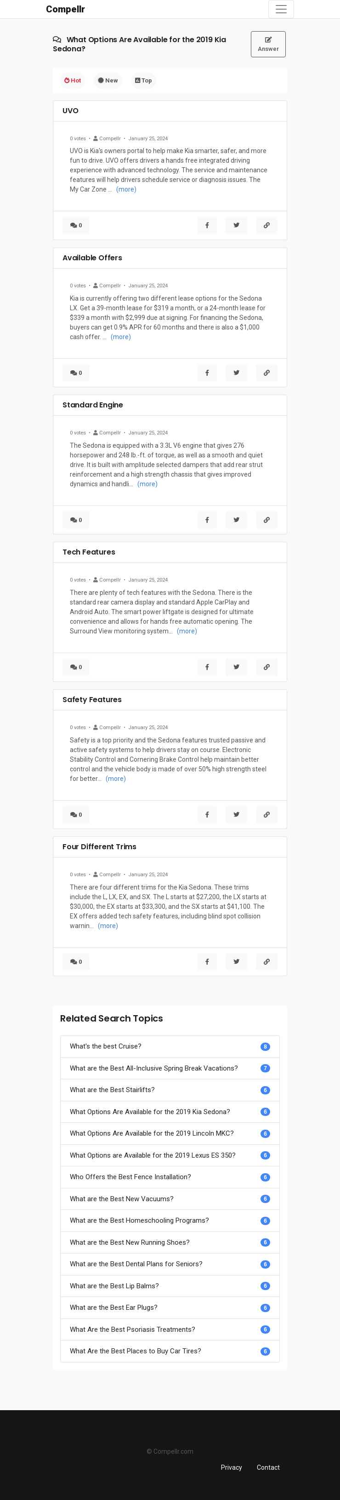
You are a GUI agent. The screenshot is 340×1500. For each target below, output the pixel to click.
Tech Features (88, 552)
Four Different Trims (99, 846)
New (108, 80)
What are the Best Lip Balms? (114, 1286)
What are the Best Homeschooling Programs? (139, 1220)
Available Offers (92, 258)
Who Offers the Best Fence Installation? (130, 1177)
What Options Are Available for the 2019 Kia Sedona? (150, 1112)
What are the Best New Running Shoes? (130, 1242)
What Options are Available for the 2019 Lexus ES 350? (153, 1155)
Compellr (65, 9)
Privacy (231, 1467)
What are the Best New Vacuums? (122, 1199)
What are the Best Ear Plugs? (114, 1307)
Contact (268, 1467)
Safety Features (92, 699)
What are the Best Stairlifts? (112, 1090)
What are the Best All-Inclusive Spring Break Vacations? (154, 1068)
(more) (126, 189)
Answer (268, 44)
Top (143, 80)
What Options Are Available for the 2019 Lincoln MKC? (152, 1133)
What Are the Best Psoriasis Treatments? (132, 1329)
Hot (72, 80)
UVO (70, 110)
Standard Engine (92, 405)
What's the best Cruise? (106, 1046)
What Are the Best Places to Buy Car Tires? (135, 1351)
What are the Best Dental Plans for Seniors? (136, 1264)
